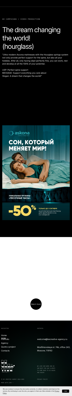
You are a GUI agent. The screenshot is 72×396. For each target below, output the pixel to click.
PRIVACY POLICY (42, 379)
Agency (4, 343)
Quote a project (8, 347)
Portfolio (5, 339)
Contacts (5, 350)
